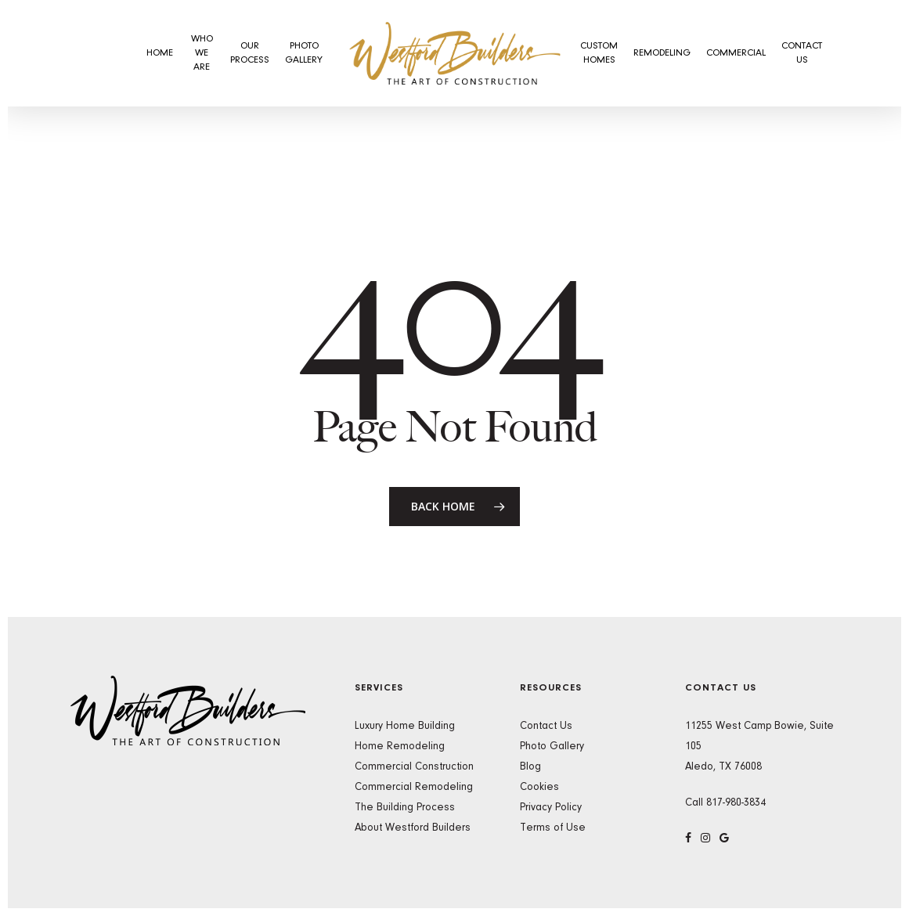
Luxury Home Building (405, 726)
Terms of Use (553, 828)
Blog (530, 767)
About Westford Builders (413, 828)
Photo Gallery (552, 746)
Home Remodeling (400, 746)
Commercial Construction (414, 767)
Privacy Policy (551, 807)
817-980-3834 (736, 803)
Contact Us (546, 726)
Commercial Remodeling (414, 787)
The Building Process (405, 807)
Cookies (539, 787)
